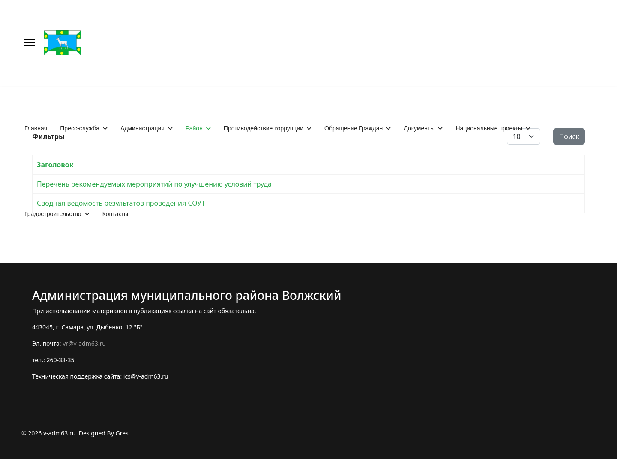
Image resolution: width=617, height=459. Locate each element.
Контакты (115, 213)
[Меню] (29, 43)
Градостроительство (52, 213)
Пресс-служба (79, 128)
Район (194, 128)
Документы (419, 128)
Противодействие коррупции (263, 128)
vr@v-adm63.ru (84, 343)
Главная (35, 128)
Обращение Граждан (353, 128)
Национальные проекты (488, 128)
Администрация (142, 128)
